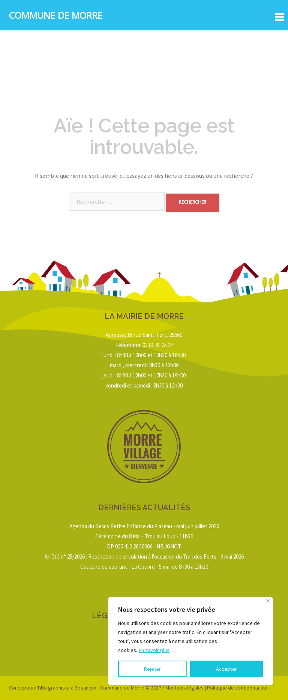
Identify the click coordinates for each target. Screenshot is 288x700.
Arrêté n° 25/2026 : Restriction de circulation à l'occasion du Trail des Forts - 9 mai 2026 (144, 556)
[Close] (268, 600)
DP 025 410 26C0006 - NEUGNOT (144, 546)
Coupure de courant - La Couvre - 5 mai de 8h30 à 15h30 (144, 566)
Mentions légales (184, 687)
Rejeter (152, 668)
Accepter (226, 668)
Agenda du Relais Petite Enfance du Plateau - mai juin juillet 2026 (144, 526)
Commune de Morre (55, 17)
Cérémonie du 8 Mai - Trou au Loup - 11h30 (144, 536)
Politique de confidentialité (237, 687)
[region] (190, 641)
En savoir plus (154, 650)
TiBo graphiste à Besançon (66, 687)
